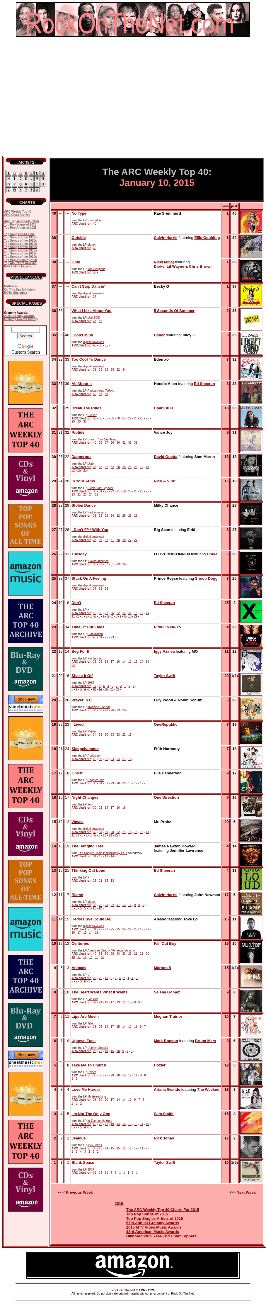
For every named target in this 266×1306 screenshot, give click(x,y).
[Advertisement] (55, 96)
